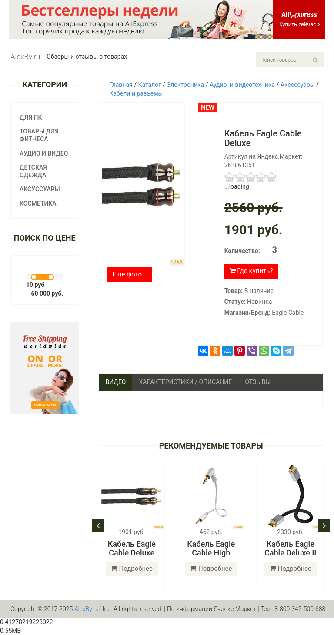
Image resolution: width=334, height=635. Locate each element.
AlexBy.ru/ (87, 608)
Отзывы (258, 382)
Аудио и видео (44, 153)
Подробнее (132, 568)
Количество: (242, 250)
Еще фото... (130, 274)
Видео (116, 382)
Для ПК (31, 117)
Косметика (38, 203)
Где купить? (251, 271)
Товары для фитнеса (39, 135)
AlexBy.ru (25, 56)
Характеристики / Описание (185, 382)
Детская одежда (33, 171)
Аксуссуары (40, 189)
